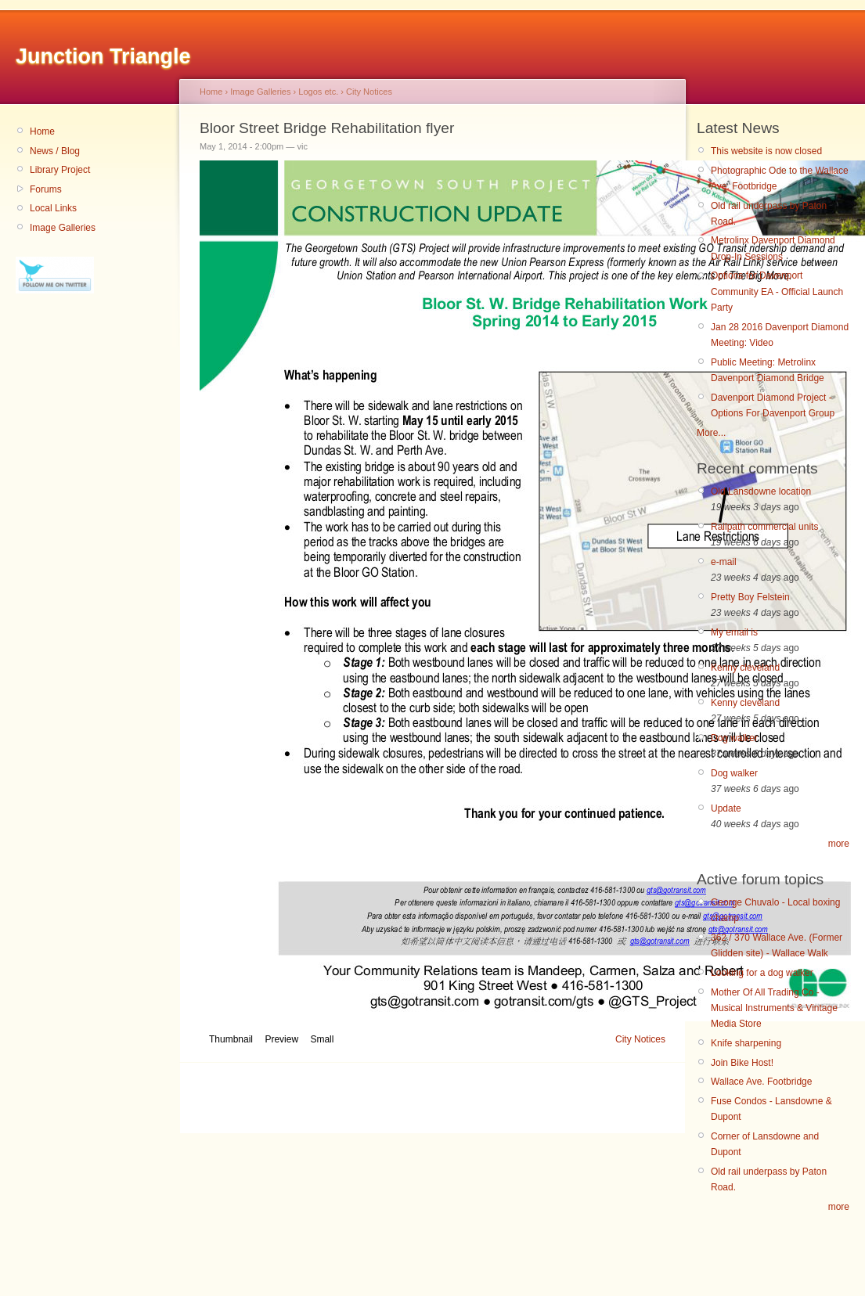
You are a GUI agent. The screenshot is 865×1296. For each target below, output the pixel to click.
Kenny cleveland (745, 667)
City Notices (369, 91)
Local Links (53, 208)
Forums (46, 189)
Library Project (60, 169)
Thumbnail (231, 1039)
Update (726, 808)
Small (321, 1039)
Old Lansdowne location (761, 491)
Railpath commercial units (764, 526)
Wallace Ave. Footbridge (761, 1081)
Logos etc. (318, 91)
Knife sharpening (746, 1043)
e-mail (724, 561)
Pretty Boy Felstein (750, 597)
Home (42, 131)
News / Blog (55, 151)
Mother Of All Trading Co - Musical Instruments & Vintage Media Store (774, 1008)
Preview (281, 1039)
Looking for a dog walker (762, 972)
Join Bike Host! (742, 1062)
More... (711, 432)
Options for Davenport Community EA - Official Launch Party (777, 291)
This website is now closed (766, 151)
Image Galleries (63, 227)
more (838, 843)
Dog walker (734, 738)
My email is (734, 632)
